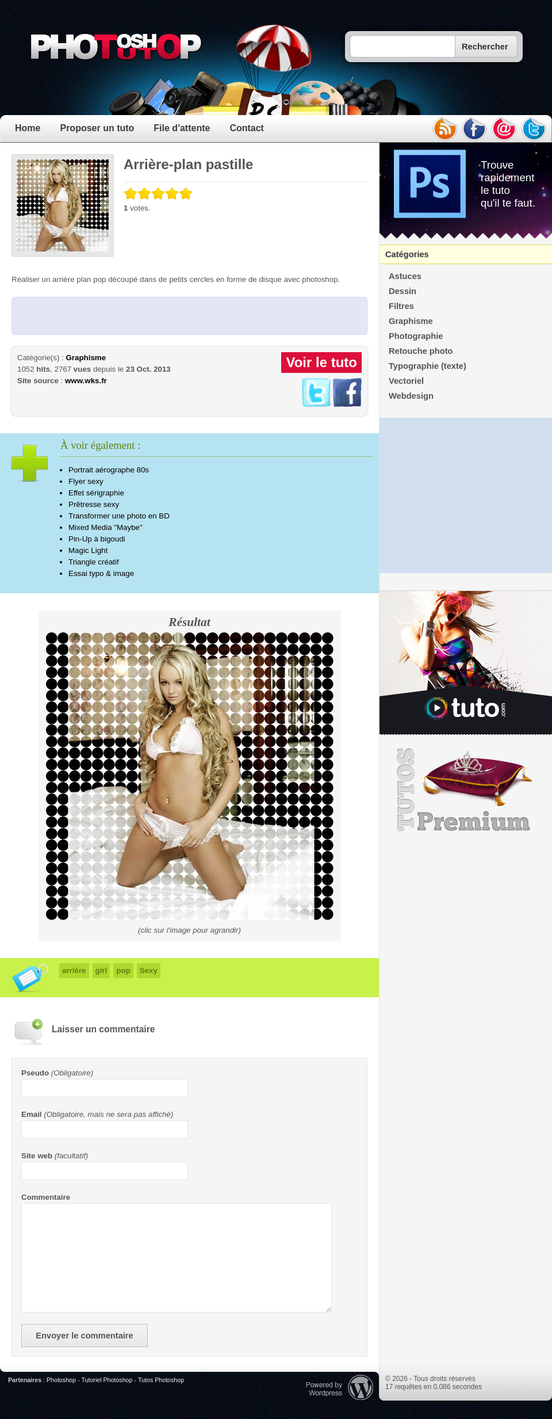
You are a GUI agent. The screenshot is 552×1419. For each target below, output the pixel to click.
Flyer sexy (85, 481)
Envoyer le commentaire (84, 1335)
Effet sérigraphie (96, 493)
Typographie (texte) (427, 366)
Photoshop (61, 1379)
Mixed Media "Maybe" (105, 527)
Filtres (401, 306)
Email (31, 1114)
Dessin (402, 291)
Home (27, 128)
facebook (474, 129)
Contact (246, 128)
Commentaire (45, 1197)
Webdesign (411, 395)
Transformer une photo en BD (119, 516)
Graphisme (86, 357)
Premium (465, 790)
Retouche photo (421, 351)
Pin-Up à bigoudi (96, 539)
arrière (74, 970)
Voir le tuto (321, 362)
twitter (534, 129)
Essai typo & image (101, 573)
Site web (36, 1155)
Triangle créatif (93, 562)
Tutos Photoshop (161, 1379)
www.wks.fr (86, 380)
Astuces (405, 276)
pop (123, 970)
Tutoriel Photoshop (106, 1379)
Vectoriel (406, 381)
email (504, 129)
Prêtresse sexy (93, 504)
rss (444, 129)
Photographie (416, 336)
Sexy (149, 970)
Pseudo (35, 1073)
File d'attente (182, 128)
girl (101, 970)
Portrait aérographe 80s (108, 470)
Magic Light (88, 550)
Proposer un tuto (97, 128)
